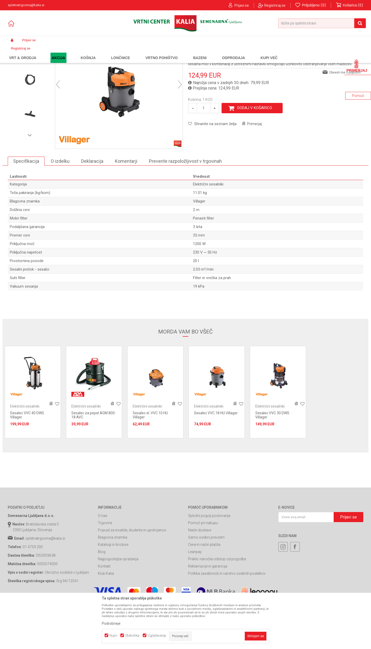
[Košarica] (349, 5)
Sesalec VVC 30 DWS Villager (272, 462)
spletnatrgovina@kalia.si (45, 585)
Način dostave (199, 577)
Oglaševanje (157, 635)
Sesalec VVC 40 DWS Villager (27, 462)
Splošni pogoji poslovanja (209, 562)
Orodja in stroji (79, 52)
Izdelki (45, 52)
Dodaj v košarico (254, 154)
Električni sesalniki (123, 52)
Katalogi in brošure (113, 591)
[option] (30, 92)
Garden (59, 52)
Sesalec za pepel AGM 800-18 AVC (93, 462)
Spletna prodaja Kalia (22, 52)
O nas (102, 562)
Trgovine (105, 569)
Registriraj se (274, 5)
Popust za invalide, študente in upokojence (132, 577)
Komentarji (126, 207)
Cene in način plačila (204, 591)
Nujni (113, 635)
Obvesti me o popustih (345, 119)
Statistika (132, 635)
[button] (322, 23)
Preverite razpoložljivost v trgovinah (185, 207)
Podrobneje (111, 623)
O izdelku (60, 207)
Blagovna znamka (112, 584)
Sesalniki (99, 52)
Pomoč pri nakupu (203, 569)
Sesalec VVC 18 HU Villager (216, 460)
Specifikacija (26, 207)
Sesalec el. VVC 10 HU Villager (150, 462)
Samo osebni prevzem (206, 584)
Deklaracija (92, 207)
